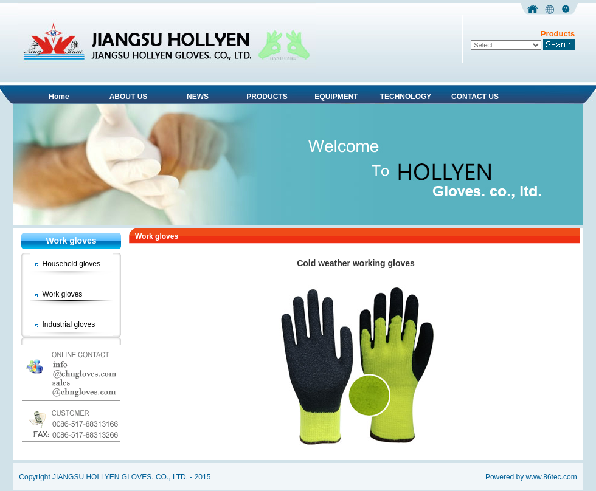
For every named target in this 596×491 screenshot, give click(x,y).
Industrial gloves (69, 324)
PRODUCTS (266, 96)
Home (59, 96)
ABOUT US (128, 96)
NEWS (198, 96)
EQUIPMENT (336, 96)
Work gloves (63, 294)
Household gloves (71, 263)
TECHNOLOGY (406, 96)
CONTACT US (475, 96)
